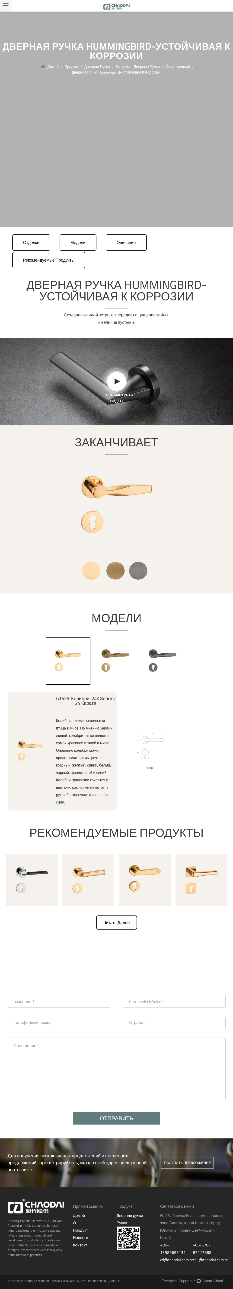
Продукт (71, 66)
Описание (126, 242)
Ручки (122, 1223)
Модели (78, 242)
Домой (53, 66)
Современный (178, 66)
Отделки (31, 242)
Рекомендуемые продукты (49, 260)
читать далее (116, 922)
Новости (80, 1238)
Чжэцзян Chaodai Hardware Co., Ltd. (61, 1280)
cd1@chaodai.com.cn (210, 1260)
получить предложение (187, 1162)
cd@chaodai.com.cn (176, 1260)
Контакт (80, 1245)
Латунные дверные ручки (138, 66)
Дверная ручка (97, 66)
